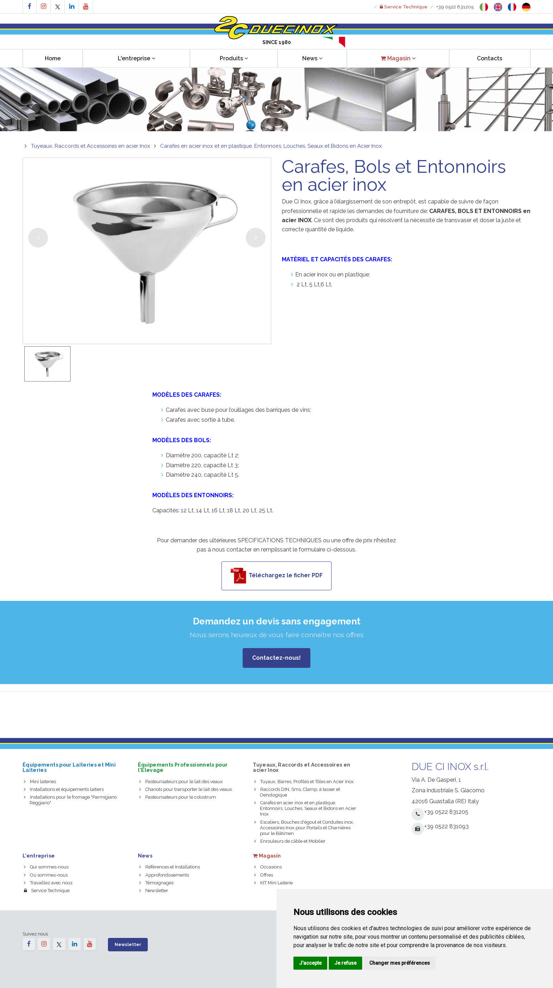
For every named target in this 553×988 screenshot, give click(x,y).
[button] (398, 58)
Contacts (489, 58)
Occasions (268, 867)
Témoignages (156, 882)
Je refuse (345, 963)
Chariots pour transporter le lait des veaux (185, 789)
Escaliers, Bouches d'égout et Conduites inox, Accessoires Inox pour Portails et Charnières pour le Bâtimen (304, 827)
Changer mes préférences (399, 963)
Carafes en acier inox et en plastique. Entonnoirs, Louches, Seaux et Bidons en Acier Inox (271, 146)
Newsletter (153, 890)
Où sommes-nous (46, 875)
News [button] (312, 58)
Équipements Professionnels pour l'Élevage (183, 767)
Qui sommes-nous (46, 867)
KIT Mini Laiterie (273, 882)
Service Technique (46, 890)
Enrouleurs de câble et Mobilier (290, 841)
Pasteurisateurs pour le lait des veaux (181, 781)
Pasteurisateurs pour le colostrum (177, 797)
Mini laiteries (40, 781)
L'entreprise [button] (136, 58)
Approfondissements (164, 875)
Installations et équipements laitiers (64, 789)
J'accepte (310, 963)
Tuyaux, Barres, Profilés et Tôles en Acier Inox (304, 781)
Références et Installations (169, 867)
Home (53, 58)
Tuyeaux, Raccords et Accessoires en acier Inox (90, 146)
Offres (263, 875)
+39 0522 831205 (455, 7)
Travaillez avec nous (48, 882)
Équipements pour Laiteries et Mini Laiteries (69, 767)
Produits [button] (234, 58)
